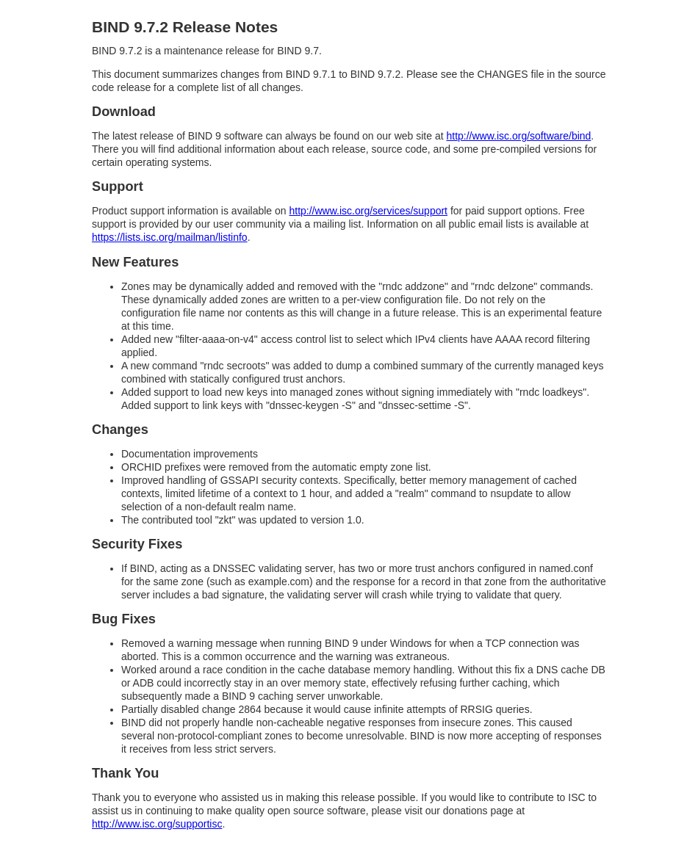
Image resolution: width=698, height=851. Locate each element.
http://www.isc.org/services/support (368, 211)
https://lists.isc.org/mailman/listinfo (170, 237)
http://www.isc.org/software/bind (518, 136)
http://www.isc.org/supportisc (157, 824)
